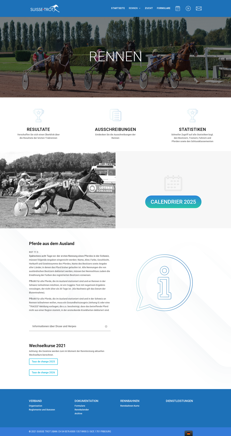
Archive (78, 413)
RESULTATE (38, 129)
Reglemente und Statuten (42, 409)
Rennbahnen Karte (130, 405)
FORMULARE (163, 8)
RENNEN (133, 8)
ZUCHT (149, 8)
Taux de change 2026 (43, 372)
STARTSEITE (118, 8)
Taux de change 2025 (43, 361)
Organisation (35, 405)
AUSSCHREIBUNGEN (115, 129)
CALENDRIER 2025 (173, 202)
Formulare (80, 405)
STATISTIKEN (192, 129)
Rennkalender (82, 409)
